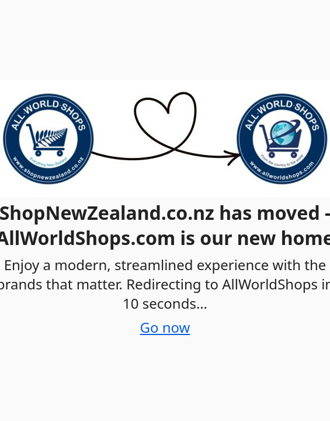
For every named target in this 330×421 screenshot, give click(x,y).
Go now (165, 327)
